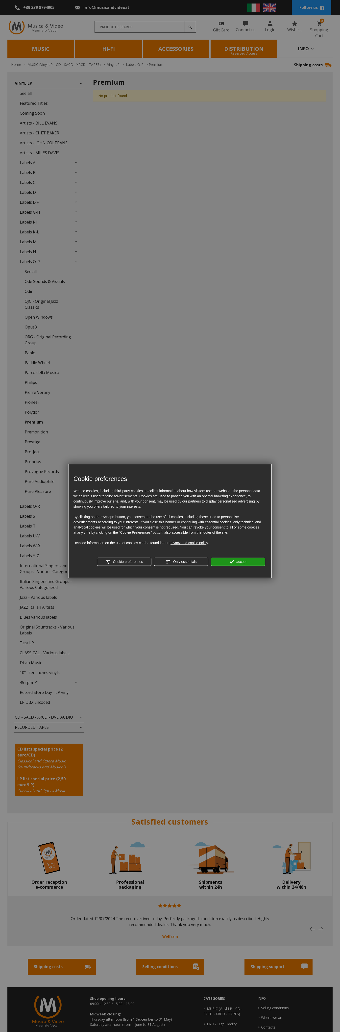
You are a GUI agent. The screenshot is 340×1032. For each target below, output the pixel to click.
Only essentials (181, 562)
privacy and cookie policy (189, 543)
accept (238, 562)
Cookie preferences (124, 562)
